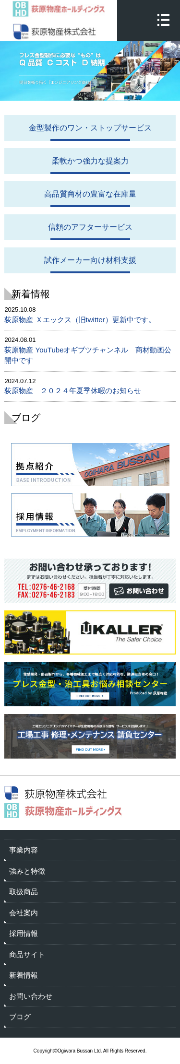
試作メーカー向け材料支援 (90, 260)
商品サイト (27, 954)
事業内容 (23, 850)
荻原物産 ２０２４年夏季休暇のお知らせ (72, 390)
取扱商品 (23, 892)
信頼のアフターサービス (90, 227)
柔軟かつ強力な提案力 (90, 161)
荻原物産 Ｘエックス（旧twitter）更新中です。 (79, 320)
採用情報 (23, 933)
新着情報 (23, 975)
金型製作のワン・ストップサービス (90, 128)
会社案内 (23, 913)
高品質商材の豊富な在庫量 (90, 194)
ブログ (20, 1017)
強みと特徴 (27, 871)
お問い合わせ (30, 996)
